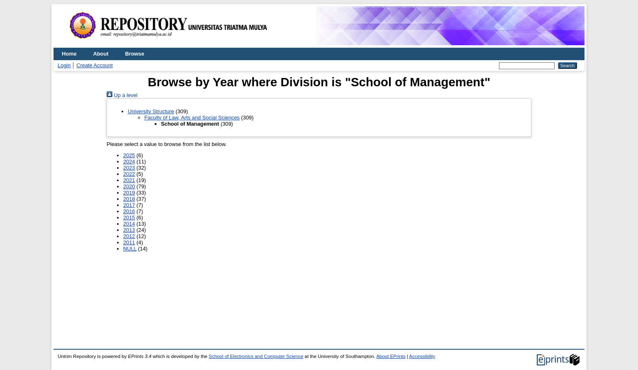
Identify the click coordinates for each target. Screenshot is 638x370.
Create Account (94, 65)
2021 (129, 180)
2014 (129, 224)
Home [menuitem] (69, 54)
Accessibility (422, 356)
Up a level (122, 95)
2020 (129, 186)
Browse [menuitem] (134, 54)
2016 (129, 211)
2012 (129, 236)
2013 (129, 230)
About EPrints (390, 356)
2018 (129, 199)
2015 (129, 217)
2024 (129, 161)
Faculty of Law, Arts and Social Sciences (192, 117)
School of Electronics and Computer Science (256, 356)
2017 (129, 205)
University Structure (151, 111)
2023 (129, 168)
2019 (129, 193)
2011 (129, 242)
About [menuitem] (101, 54)
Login (64, 65)
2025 (129, 155)
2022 (129, 174)
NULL (129, 249)
